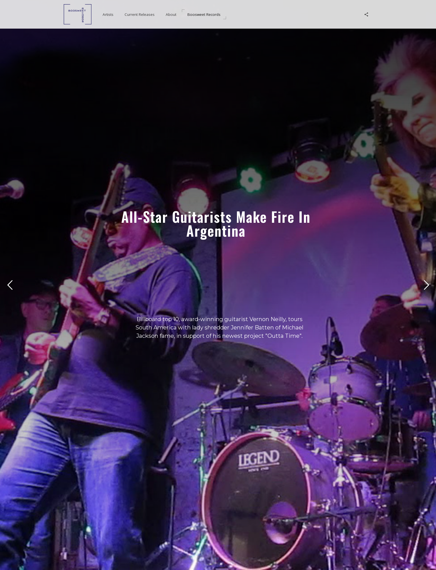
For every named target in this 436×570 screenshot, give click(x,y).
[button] (108, 14)
